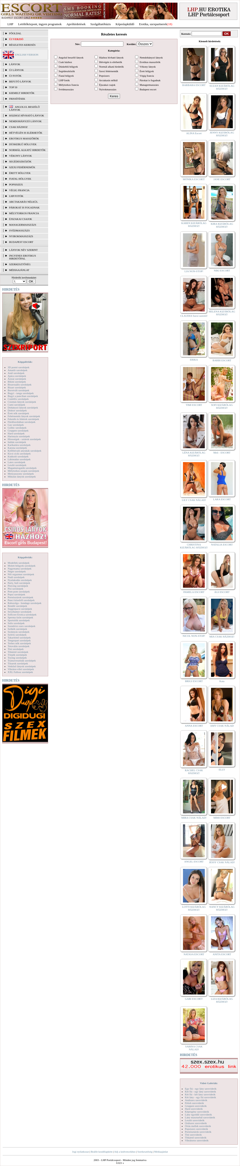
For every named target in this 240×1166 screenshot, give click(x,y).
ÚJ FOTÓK (15, 75)
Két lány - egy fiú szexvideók (200, 1097)
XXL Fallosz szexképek (20, 672)
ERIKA (194, 359)
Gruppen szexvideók (196, 1105)
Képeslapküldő (125, 24)
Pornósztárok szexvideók (198, 1131)
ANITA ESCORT (222, 954)
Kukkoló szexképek (18, 456)
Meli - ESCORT (221, 452)
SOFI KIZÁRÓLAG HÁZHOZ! (222, 406)
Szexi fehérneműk (22, 167)
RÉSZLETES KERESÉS (22, 44)
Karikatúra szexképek (19, 444)
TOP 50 (13, 87)
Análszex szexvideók (196, 1100)
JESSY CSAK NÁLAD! (222, 862)
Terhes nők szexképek (19, 643)
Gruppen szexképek (18, 430)
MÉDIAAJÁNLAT (19, 270)
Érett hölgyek (20, 173)
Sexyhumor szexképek (19, 611)
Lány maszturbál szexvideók (200, 1117)
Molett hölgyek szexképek (21, 565)
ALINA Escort (193, 133)
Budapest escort (21, 242)
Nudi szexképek (16, 577)
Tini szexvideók (193, 1134)
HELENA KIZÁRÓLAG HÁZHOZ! (222, 313)
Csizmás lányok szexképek (22, 401)
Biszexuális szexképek (19, 384)
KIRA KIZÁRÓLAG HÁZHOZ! (222, 225)
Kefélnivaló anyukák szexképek (24, 450)
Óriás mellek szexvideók (198, 1126)
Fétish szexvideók (194, 1103)
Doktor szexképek (17, 410)
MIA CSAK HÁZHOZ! (221, 636)
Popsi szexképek (16, 594)
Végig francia (19, 190)
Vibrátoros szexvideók (197, 1140)
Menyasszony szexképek (21, 473)
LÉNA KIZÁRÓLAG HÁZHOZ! (194, 454)
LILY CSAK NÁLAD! (194, 500)
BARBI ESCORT (222, 360)
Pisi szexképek (15, 588)
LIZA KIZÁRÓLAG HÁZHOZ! (222, 1000)
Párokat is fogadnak (24, 207)
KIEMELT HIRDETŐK (21, 93)
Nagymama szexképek (19, 568)
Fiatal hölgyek (20, 178)
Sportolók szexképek (19, 620)
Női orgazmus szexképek (21, 574)
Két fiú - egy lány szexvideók (200, 1091)
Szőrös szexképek (17, 634)
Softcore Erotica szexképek (22, 614)
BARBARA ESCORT (194, 85)
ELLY (222, 769)
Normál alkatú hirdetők (27, 150)
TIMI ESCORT (194, 404)
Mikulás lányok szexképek (22, 476)
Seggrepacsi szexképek (20, 608)
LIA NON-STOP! (193, 271)
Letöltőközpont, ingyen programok (40, 24)
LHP (10, 24)
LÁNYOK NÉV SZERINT (23, 249)
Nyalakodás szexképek (20, 580)
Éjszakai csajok (20, 219)
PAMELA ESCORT (194, 592)
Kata (221, 681)
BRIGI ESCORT (194, 681)
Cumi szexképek (16, 404)
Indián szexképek (17, 442)
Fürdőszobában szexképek (21, 421)
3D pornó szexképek (18, 367)
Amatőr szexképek (17, 370)
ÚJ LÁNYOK (16, 70)
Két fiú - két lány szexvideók (200, 1094)
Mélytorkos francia (24, 213)
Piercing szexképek (18, 585)
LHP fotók (16, 196)
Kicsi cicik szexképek (19, 453)
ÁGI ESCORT (222, 592)
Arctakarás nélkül (23, 201)
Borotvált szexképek (18, 390)
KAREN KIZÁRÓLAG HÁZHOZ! (193, 224)
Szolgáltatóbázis (100, 24)
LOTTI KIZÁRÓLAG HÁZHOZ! (194, 908)
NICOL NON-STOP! (194, 635)
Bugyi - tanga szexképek (21, 393)
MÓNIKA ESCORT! (194, 179)
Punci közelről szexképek (21, 600)
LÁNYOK (14, 64)
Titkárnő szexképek (18, 651)
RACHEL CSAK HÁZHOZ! (194, 772)
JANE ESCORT (221, 179)
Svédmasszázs (19, 230)
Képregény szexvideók (197, 1111)
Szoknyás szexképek (18, 631)
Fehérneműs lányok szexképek (24, 416)
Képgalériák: (25, 361)
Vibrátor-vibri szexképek (21, 669)
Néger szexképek (17, 571)
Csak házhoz (18, 127)
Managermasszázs (22, 224)
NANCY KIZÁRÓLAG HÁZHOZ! (222, 908)
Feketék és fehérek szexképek (23, 419)
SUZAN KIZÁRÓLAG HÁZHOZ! (222, 87)
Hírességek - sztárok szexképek (24, 439)
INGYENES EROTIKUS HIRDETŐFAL (22, 257)
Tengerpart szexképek (19, 640)
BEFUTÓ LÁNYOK (20, 81)
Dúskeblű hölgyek (23, 144)
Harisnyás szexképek (19, 436)
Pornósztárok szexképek (20, 597)
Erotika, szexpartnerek (153, 24)
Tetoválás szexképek (18, 646)
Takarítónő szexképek (19, 637)
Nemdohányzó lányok (25, 121)
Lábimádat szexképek (19, 459)
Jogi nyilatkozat (80, 1151)
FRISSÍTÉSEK (17, 98)
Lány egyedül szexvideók (198, 1114)
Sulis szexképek (16, 623)
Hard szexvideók (194, 1108)
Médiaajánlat (161, 1151)
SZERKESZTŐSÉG (20, 264)
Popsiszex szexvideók (196, 1128)
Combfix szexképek (18, 398)
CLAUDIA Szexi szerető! (194, 315)
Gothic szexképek (17, 427)
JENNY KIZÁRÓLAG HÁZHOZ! (222, 134)
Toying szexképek (17, 657)
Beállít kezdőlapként (102, 1151)
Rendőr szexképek (17, 605)
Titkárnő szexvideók (195, 1137)
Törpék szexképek (17, 654)
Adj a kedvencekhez (125, 1151)
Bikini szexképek (17, 381)
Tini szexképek (16, 649)
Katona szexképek (17, 447)
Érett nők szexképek (18, 413)
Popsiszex (16, 184)
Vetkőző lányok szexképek (22, 666)
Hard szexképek (16, 433)
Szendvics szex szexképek (21, 626)
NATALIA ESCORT (222, 544)
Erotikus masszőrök (24, 138)
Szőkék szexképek (17, 628)
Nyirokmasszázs (21, 236)
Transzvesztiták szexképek (22, 660)
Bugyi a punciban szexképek (23, 396)
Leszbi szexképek (17, 465)
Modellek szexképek (18, 562)
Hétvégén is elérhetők (25, 132)
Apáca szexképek (17, 375)
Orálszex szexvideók (196, 1123)
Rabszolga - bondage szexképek (24, 603)
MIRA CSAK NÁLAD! (193, 817)
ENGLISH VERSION (26, 54)
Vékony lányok (20, 155)
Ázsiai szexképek (17, 378)
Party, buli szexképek (19, 582)
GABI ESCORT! (194, 998)
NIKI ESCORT (222, 270)
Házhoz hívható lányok (26, 115)
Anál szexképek (16, 373)
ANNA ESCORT (194, 725)
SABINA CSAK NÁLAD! (193, 1048)
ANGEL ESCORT (194, 861)
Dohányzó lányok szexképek (23, 407)
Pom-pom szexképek (19, 591)
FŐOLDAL (15, 33)
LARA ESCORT (222, 499)
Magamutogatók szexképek (22, 467)
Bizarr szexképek (17, 387)
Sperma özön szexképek (20, 617)
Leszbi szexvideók (195, 1120)
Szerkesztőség (144, 1151)
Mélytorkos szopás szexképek (23, 470)
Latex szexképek (16, 462)
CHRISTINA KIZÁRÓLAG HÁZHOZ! (194, 546)
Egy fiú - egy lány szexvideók (201, 1088)
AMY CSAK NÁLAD (222, 725)
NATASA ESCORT (193, 954)
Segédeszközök (20, 161)
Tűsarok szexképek (18, 663)
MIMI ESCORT (221, 817)
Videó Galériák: (209, 1083)
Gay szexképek (16, 424)
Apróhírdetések (76, 24)
